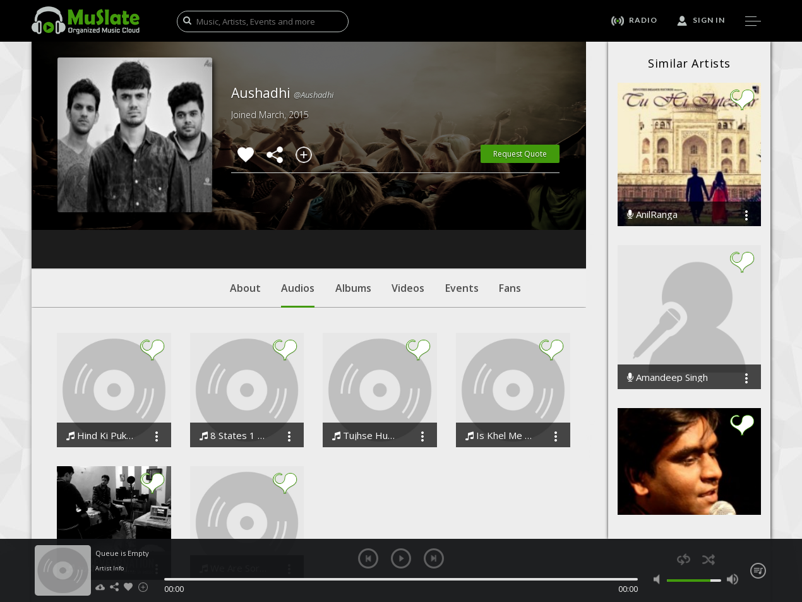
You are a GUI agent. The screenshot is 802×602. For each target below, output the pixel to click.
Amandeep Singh (667, 377)
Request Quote (520, 153)
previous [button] (368, 558)
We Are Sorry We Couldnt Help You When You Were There (235, 491)
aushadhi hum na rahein (101, 491)
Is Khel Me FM (500, 359)
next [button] (434, 558)
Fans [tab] (510, 212)
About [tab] (245, 212)
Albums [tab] (353, 212)
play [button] (401, 558)
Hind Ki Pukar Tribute (101, 359)
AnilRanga (652, 214)
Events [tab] (462, 212)
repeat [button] (683, 559)
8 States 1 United (235, 359)
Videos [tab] (408, 212)
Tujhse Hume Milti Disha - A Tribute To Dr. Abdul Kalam (367, 359)
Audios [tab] (297, 218)
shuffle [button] (708, 559)
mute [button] (659, 579)
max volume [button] (732, 579)
